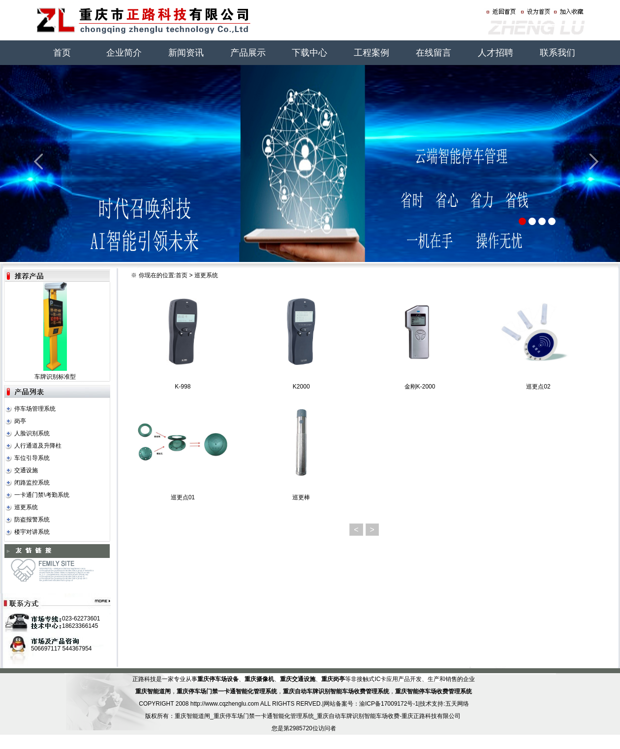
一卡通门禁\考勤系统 (41, 494)
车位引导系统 (32, 458)
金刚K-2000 (419, 386)
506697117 (46, 648)
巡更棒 (301, 497)
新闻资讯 (186, 53)
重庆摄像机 (259, 679)
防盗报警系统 (32, 519)
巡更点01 (183, 497)
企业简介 (124, 53)
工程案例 (371, 53)
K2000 (301, 386)
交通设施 (26, 470)
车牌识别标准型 (55, 376)
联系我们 (557, 53)
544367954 (77, 648)
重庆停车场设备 (218, 679)
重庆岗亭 (333, 679)
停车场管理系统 (35, 408)
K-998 (182, 386)
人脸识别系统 (32, 433)
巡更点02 (538, 386)
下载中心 (309, 53)
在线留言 (433, 53)
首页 (62, 53)
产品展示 (248, 53)
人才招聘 (495, 53)
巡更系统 (26, 507)
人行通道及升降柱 (38, 445)
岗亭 (20, 421)
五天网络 (457, 703)
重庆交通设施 (297, 679)
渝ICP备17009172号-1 (388, 703)
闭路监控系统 (32, 482)
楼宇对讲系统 (32, 531)
